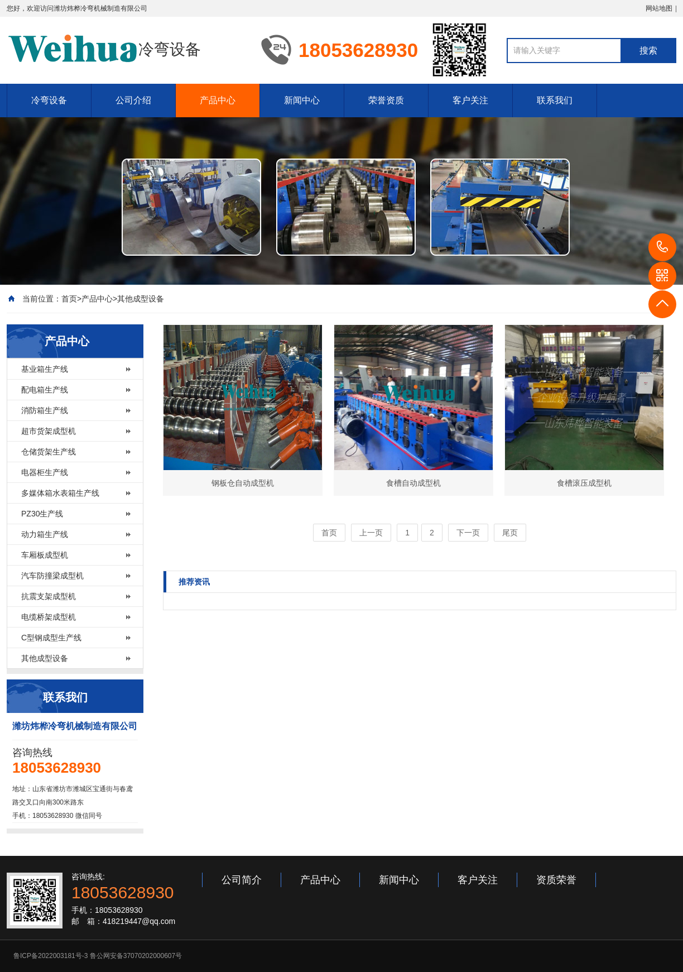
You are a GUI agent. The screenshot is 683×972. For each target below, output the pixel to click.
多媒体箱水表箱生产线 (60, 493)
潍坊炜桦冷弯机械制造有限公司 (100, 8)
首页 (69, 298)
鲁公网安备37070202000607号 (136, 956)
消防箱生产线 (44, 410)
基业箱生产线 (44, 369)
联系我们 (555, 100)
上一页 (371, 532)
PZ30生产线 (42, 513)
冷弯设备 (49, 100)
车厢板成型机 (44, 554)
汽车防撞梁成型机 (52, 575)
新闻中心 (302, 100)
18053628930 (662, 247)
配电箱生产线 (44, 389)
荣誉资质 (386, 100)
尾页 (510, 532)
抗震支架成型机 (48, 596)
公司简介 (242, 879)
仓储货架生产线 (48, 451)
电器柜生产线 (44, 472)
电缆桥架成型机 (48, 616)
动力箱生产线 (44, 534)
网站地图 (659, 8)
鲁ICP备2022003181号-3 (50, 956)
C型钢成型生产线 (51, 637)
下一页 (468, 532)
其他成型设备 (140, 298)
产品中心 (217, 100)
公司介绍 (133, 100)
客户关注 (470, 100)
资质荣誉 (556, 879)
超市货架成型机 (48, 431)
